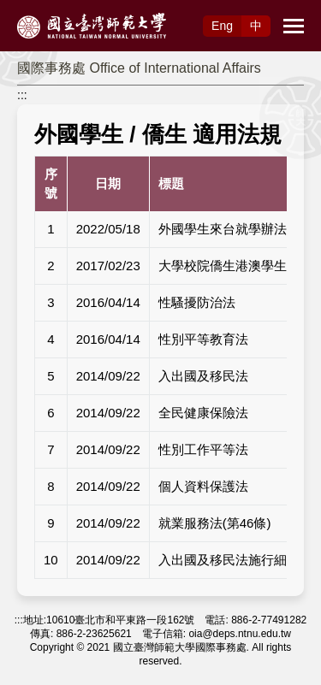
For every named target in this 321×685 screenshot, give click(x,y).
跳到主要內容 (36, 9)
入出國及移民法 (203, 376)
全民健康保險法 (203, 412)
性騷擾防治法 (196, 302)
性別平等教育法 (203, 339)
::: (22, 95)
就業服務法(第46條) (214, 523)
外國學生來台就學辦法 (222, 228)
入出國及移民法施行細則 (229, 559)
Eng (222, 25)
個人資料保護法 (203, 486)
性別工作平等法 (203, 449)
